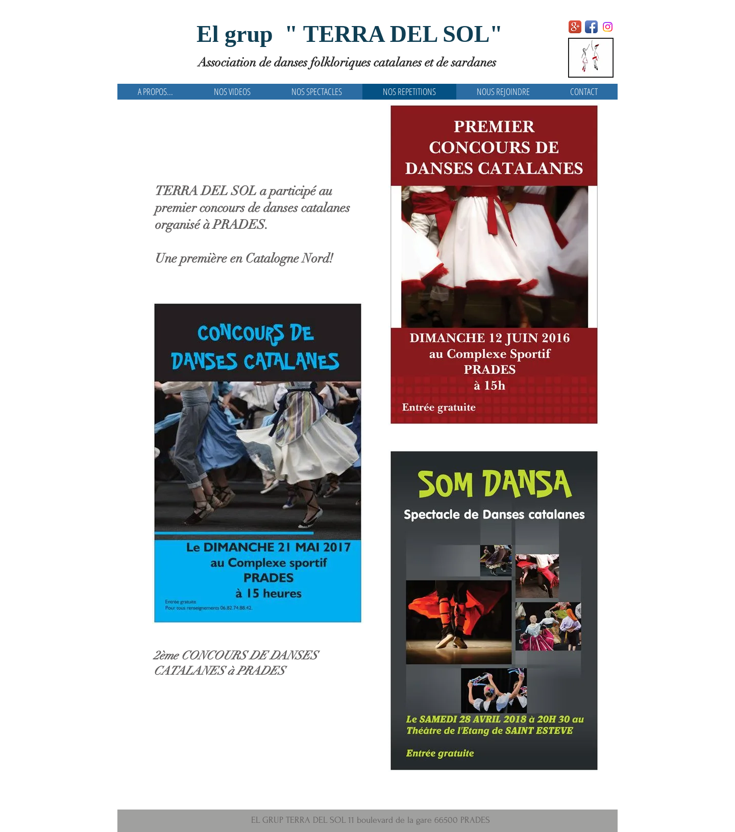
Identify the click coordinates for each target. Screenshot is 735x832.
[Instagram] (607, 26)
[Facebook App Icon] (591, 26)
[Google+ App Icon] (575, 26)
